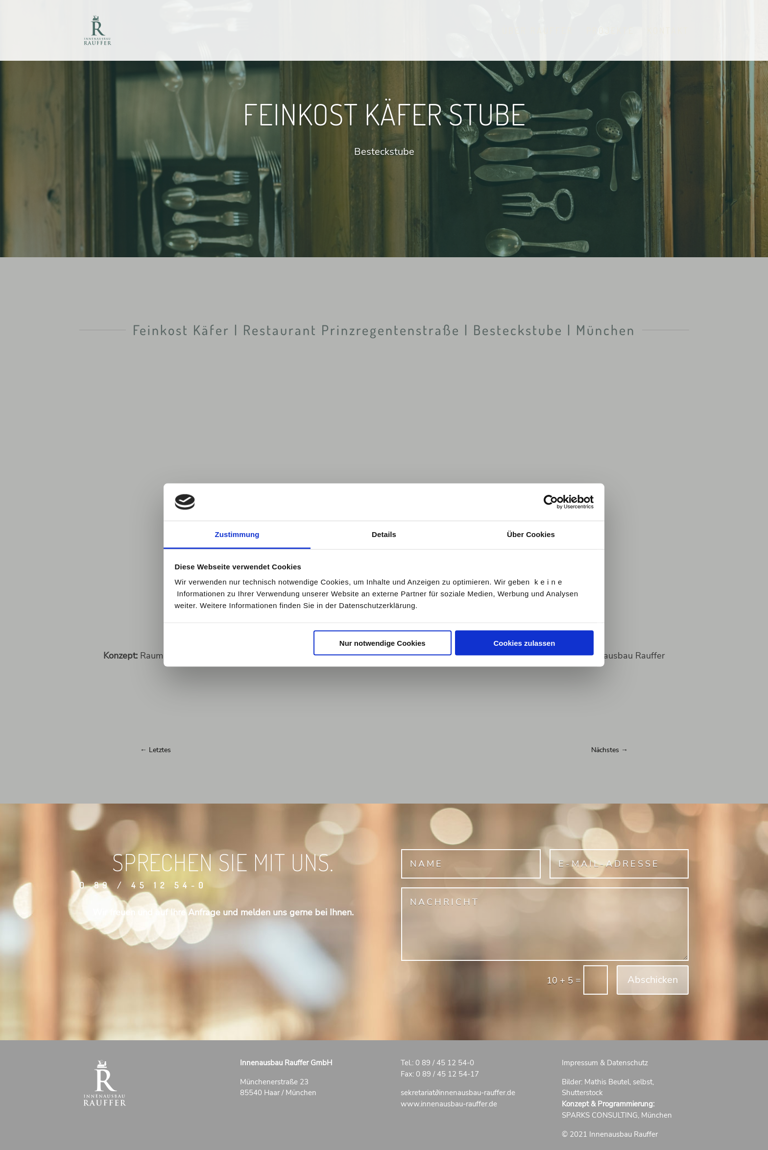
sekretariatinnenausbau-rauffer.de (458, 1093)
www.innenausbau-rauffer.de (449, 1104)
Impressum (580, 1063)
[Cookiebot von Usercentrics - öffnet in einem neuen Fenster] (551, 501)
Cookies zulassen (524, 642)
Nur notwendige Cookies (382, 642)
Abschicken (652, 979)
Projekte (610, 31)
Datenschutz (627, 1063)
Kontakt (668, 31)
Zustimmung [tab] (237, 534)
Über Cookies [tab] (531, 534)
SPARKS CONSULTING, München (617, 1115)
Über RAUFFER (538, 31)
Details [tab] (384, 534)
